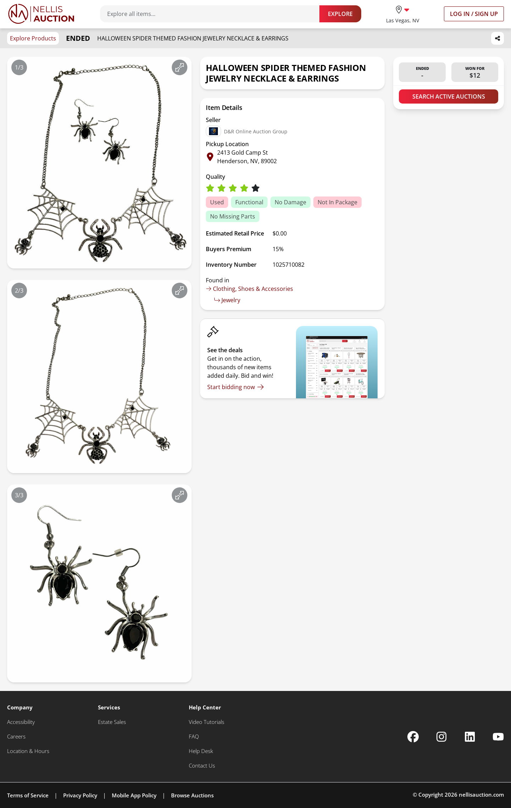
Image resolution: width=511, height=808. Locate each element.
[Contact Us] (202, 765)
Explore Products (33, 38)
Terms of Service (28, 795)
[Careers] (16, 736)
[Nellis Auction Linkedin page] (470, 736)
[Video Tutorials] (206, 722)
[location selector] (402, 13)
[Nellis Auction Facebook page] (413, 736)
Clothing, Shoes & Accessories (249, 289)
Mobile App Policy (134, 795)
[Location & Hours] (28, 751)
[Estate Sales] (112, 722)
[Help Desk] (201, 751)
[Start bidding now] (235, 387)
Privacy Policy (80, 795)
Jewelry (227, 300)
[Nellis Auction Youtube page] (498, 736)
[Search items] (213, 13)
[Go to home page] (41, 14)
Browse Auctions (192, 795)
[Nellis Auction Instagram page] (441, 736)
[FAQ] (194, 736)
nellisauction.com (481, 794)
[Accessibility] (21, 722)
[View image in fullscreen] (179, 67)
